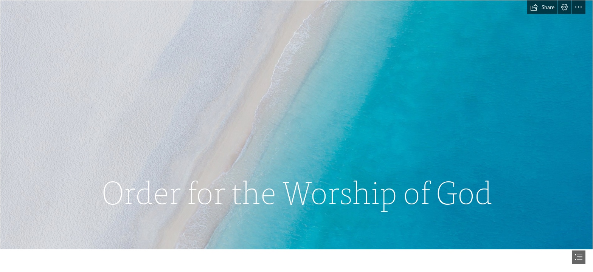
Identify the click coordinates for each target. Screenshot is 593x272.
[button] (542, 7)
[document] (296, 136)
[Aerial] (296, 125)
